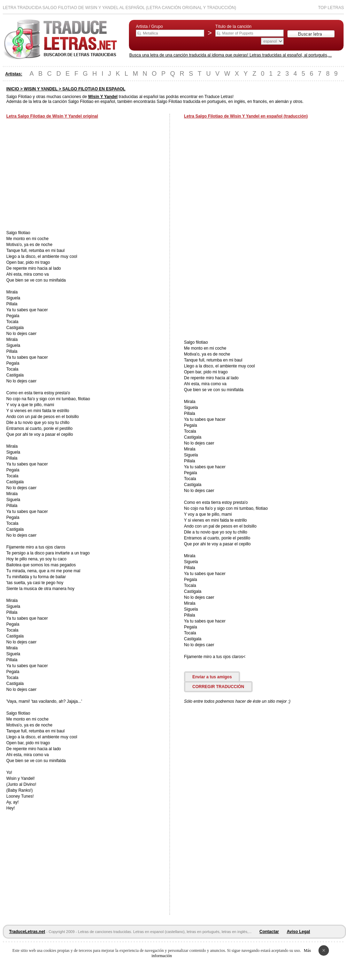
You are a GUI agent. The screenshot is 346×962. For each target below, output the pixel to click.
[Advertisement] (64, 175)
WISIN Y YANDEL (40, 89)
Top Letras (331, 7)
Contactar (269, 931)
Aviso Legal (298, 931)
